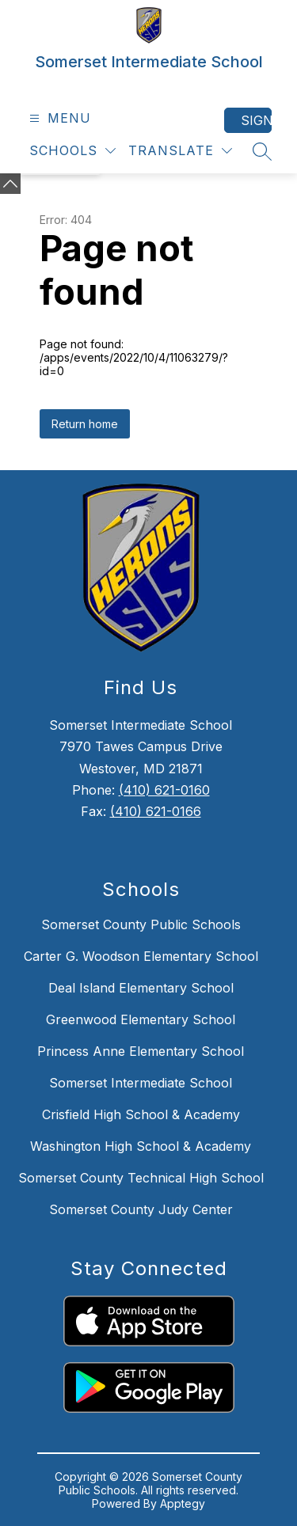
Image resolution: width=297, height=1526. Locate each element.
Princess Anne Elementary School (140, 1051)
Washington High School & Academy (140, 1146)
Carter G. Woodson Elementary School (141, 956)
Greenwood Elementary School (140, 1019)
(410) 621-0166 (155, 811)
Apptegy (182, 1503)
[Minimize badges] (10, 183)
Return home (84, 424)
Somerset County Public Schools (141, 924)
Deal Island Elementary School (141, 988)
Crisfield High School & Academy (141, 1114)
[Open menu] (58, 118)
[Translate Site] (180, 151)
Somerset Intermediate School (140, 1083)
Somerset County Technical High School (141, 1178)
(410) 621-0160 (164, 790)
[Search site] (262, 151)
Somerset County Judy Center (141, 1209)
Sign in (256, 120)
